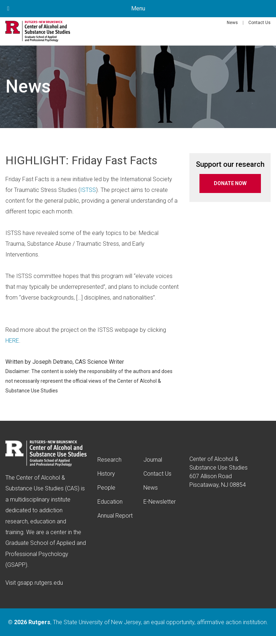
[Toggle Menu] (8, 8)
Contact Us (259, 22)
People (106, 487)
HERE (12, 340)
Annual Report (115, 515)
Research (109, 459)
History (106, 473)
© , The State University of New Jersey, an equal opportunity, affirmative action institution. (138, 622)
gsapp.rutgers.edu (40, 582)
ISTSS (88, 190)
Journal (152, 459)
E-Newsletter (159, 501)
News (232, 22)
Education (110, 501)
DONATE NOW (230, 183)
